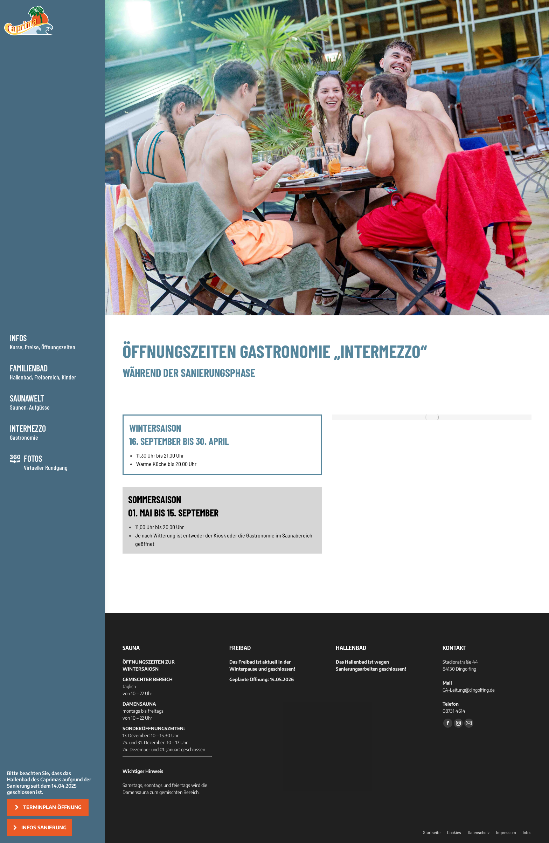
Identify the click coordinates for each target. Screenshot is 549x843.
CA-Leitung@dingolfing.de (469, 690)
